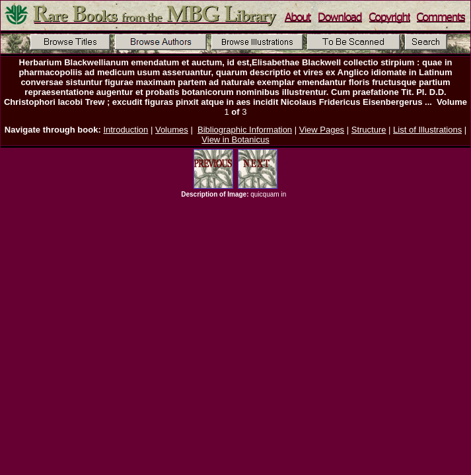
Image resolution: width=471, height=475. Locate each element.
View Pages (321, 130)
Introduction (125, 130)
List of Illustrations (427, 130)
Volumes (171, 130)
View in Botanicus (235, 139)
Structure (368, 130)
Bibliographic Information (245, 130)
